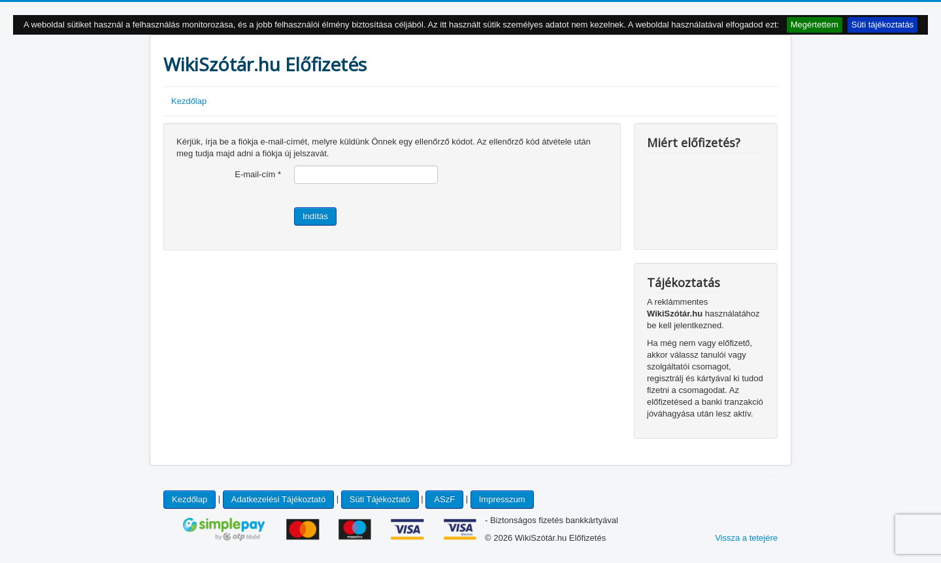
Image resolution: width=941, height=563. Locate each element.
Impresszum (502, 499)
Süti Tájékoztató (380, 499)
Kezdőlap (188, 101)
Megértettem (814, 24)
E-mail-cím (258, 174)
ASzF (444, 499)
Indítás (315, 216)
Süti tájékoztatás (882, 24)
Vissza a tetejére (746, 538)
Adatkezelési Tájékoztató (278, 499)
